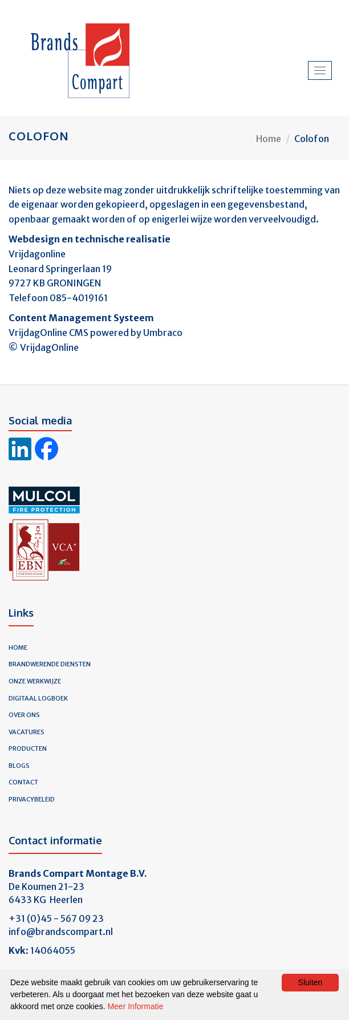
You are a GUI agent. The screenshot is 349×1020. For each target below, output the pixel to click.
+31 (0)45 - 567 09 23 (56, 918)
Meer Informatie (135, 1006)
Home (268, 138)
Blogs (19, 766)
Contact (23, 782)
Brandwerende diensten (50, 664)
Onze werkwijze (35, 681)
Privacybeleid (32, 799)
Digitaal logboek (38, 698)
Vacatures (26, 732)
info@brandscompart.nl (61, 931)
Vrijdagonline (37, 254)
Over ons (24, 715)
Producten (28, 748)
